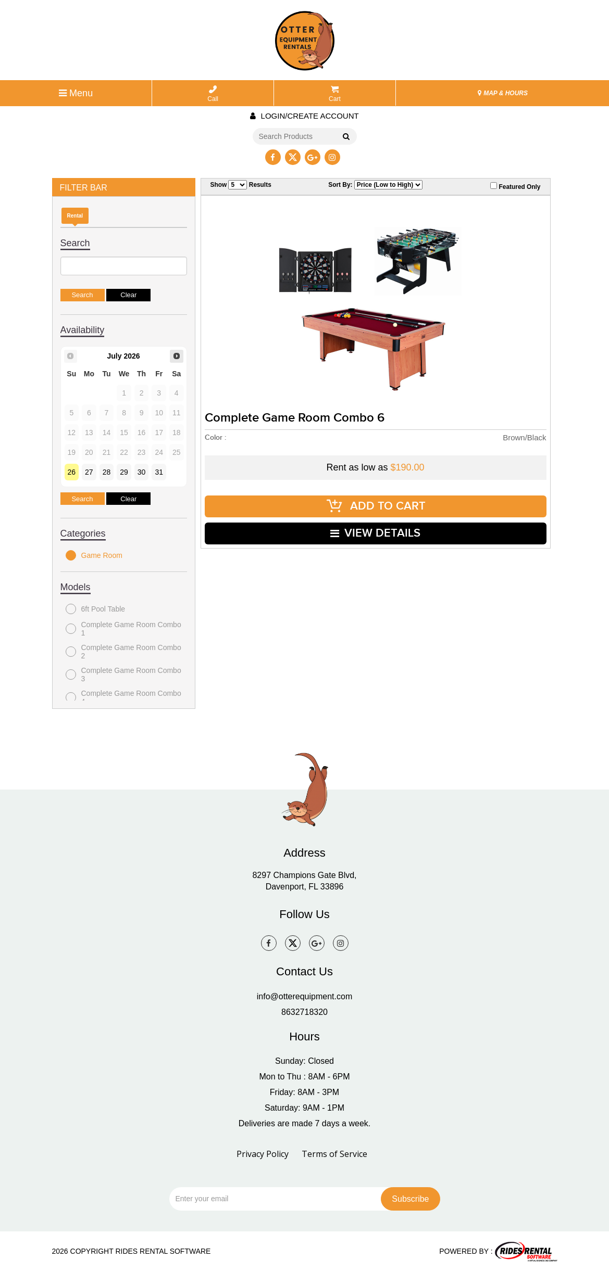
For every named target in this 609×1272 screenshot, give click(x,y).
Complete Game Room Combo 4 (123, 697)
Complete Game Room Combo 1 (123, 628)
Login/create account (304, 115)
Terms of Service (334, 1154)
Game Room (94, 555)
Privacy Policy (263, 1154)
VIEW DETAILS (375, 533)
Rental (75, 216)
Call (212, 94)
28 (107, 472)
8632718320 (304, 1012)
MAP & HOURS (503, 93)
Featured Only (515, 186)
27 (89, 472)
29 (124, 472)
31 (159, 472)
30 (142, 472)
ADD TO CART (376, 506)
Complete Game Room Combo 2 (123, 651)
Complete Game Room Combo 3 (123, 674)
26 (72, 472)
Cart (335, 94)
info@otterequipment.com (304, 996)
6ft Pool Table (96, 609)
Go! (345, 137)
